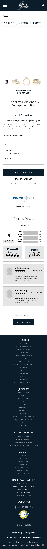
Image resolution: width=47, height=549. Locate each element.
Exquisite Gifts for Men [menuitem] (23, 417)
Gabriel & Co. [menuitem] (23, 361)
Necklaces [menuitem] (23, 408)
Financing (23, 461)
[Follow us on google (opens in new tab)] (31, 507)
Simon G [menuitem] (23, 376)
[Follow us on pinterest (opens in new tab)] (23, 507)
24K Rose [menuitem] (23, 343)
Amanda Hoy (21, 290)
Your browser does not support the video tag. (23, 41)
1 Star (20, 242)
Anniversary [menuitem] (23, 393)
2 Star (20, 239)
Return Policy (17, 533)
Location (23, 458)
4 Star (20, 234)
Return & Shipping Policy (23, 467)
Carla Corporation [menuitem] (23, 355)
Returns (34, 184)
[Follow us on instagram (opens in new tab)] (19, 507)
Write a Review (23, 322)
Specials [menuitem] (23, 426)
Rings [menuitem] (23, 402)
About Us (23, 455)
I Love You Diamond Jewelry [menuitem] (23, 364)
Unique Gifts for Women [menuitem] (23, 420)
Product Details (23, 218)
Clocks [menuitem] (24, 423)
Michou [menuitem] (23, 367)
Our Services (23, 436)
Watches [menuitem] (23, 414)
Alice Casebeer (22, 268)
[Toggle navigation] (4, 5)
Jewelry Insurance (23, 439)
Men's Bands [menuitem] (23, 399)
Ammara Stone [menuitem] (23, 349)
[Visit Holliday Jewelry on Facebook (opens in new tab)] (15, 507)
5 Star (20, 232)
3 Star (20, 237)
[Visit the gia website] (19, 525)
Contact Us (23, 464)
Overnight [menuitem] (23, 373)
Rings (6, 16)
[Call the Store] (23, 489)
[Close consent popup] (43, 545)
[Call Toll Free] (23, 492)
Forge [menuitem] (23, 358)
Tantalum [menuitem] (23, 379)
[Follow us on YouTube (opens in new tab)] (26, 507)
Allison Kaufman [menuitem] (23, 346)
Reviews (23, 225)
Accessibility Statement (32, 537)
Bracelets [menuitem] (23, 411)
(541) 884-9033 (23, 92)
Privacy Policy (23, 470)
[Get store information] (23, 495)
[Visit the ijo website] (28, 525)
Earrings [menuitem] (23, 405)
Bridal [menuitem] (23, 396)
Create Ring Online (23, 442)
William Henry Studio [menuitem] (23, 382)
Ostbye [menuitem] (23, 370)
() (40, 232)
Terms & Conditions (23, 473)
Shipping (13, 184)
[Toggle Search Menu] (43, 5)
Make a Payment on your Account (23, 445)
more (26, 131)
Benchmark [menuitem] (23, 352)
